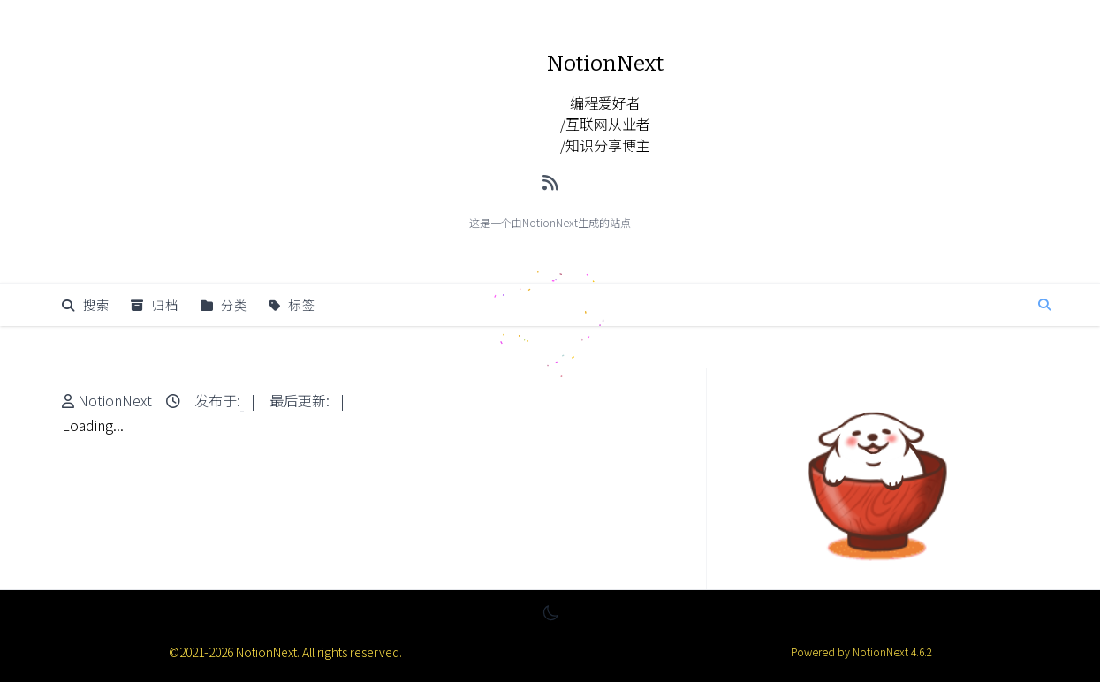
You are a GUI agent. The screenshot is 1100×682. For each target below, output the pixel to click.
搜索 (86, 305)
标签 (292, 305)
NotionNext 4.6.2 (891, 651)
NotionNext (115, 400)
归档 (154, 305)
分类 (224, 305)
